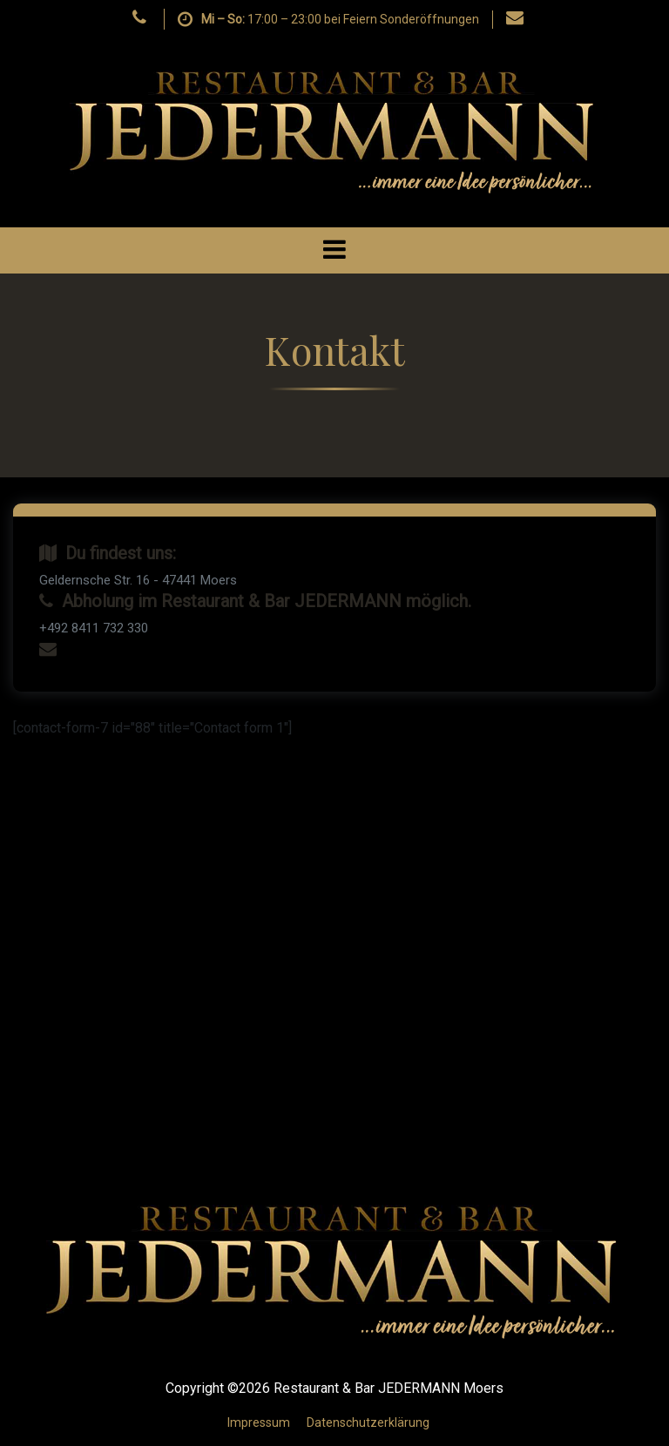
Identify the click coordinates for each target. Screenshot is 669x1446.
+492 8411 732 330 (93, 628)
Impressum (258, 1422)
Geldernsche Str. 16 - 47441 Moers (138, 580)
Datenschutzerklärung (368, 1422)
